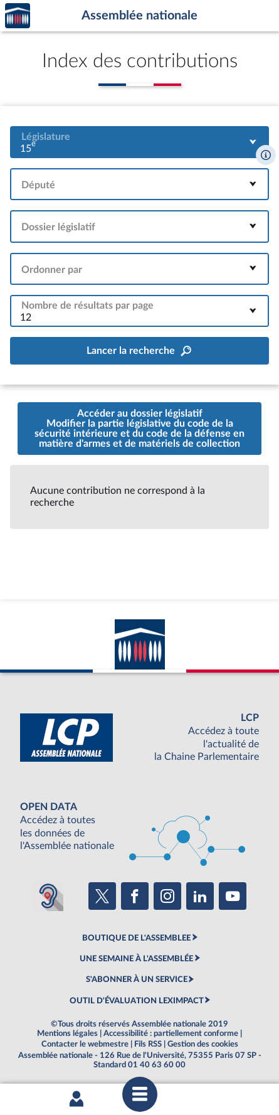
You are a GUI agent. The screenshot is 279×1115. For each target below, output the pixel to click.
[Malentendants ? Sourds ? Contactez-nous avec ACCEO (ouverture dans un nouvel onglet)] (48, 896)
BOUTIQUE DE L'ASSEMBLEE (136, 938)
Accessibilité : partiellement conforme (170, 1033)
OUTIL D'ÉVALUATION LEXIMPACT (137, 1001)
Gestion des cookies (202, 1044)
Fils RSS (148, 1044)
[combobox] (139, 142)
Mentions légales (67, 1033)
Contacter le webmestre (85, 1044)
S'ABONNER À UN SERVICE (136, 979)
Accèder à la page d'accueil (17, 16)
